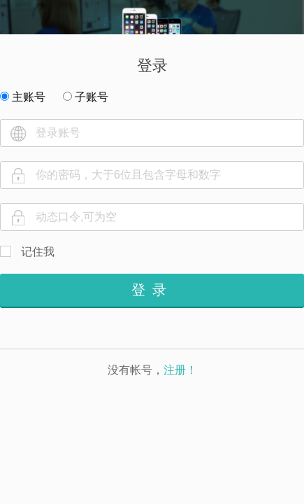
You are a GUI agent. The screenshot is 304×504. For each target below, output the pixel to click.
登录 (152, 290)
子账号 (85, 97)
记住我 (38, 252)
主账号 (22, 97)
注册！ (180, 370)
